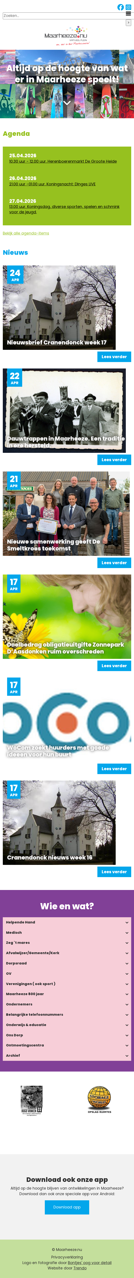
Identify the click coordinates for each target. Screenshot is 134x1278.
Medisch (14, 932)
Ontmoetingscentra (25, 1045)
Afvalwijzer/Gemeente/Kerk (32, 953)
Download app (67, 1207)
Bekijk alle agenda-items (26, 233)
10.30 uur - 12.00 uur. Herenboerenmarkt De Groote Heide (63, 161)
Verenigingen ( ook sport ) (30, 983)
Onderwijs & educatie (26, 1024)
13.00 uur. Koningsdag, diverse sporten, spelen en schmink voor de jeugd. (64, 209)
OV (8, 973)
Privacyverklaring (67, 1257)
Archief (13, 1055)
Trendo (80, 1268)
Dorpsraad (16, 963)
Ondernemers (19, 1004)
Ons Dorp (14, 1035)
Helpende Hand (20, 922)
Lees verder (114, 357)
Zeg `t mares (18, 942)
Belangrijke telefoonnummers (34, 1014)
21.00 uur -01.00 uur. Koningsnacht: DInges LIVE (52, 184)
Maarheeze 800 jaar (25, 993)
